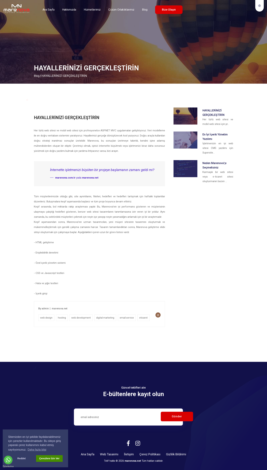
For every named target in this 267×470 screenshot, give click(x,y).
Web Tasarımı (109, 454)
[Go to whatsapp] (8, 460)
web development (81, 317)
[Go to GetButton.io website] (8, 466)
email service (127, 317)
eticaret (143, 317)
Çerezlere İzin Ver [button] (49, 458)
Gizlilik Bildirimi (176, 454)
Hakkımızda (69, 9)
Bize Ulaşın (169, 9)
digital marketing (105, 317)
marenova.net (59, 308)
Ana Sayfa (48, 9)
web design (46, 317)
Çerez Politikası (149, 454)
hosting (62, 317)
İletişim (129, 454)
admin (45, 308)
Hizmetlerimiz (92, 9)
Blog (144, 9)
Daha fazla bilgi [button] (37, 449)
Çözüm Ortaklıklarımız (121, 9)
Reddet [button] (21, 458)
